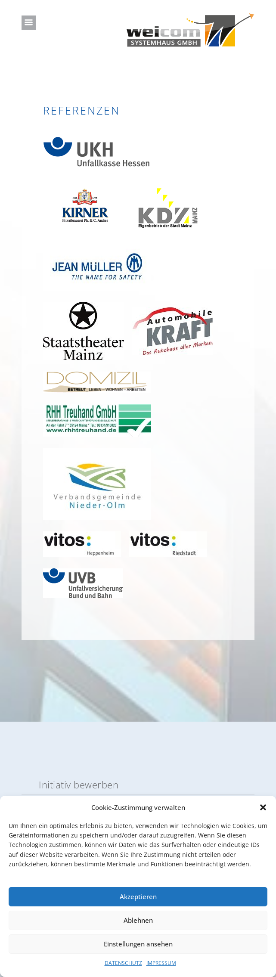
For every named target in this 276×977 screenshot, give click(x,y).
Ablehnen (138, 920)
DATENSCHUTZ (123, 963)
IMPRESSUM (161, 963)
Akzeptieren (138, 896)
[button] (263, 807)
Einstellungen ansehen (138, 944)
